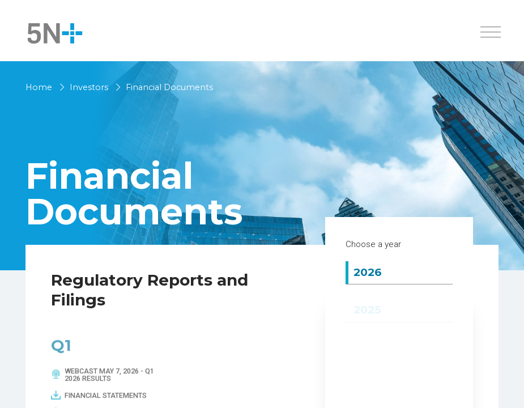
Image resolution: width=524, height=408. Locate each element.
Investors (89, 87)
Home (38, 87)
